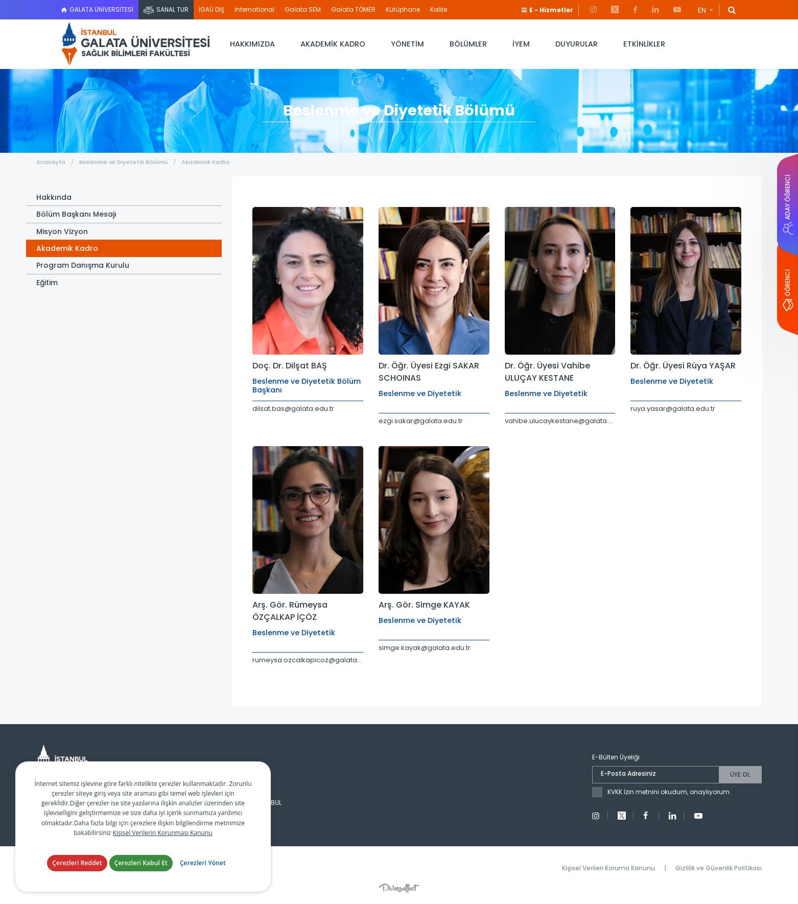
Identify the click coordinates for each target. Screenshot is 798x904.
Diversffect (399, 888)
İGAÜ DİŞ (211, 9)
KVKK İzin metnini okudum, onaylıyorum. (669, 791)
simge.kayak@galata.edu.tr (425, 648)
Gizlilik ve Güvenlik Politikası (718, 868)
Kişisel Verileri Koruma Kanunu (608, 868)
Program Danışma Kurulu (82, 265)
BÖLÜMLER (468, 44)
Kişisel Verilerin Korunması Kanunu (163, 832)
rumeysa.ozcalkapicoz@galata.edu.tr (307, 660)
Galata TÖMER (353, 9)
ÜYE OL (740, 774)
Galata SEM (303, 9)
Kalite (438, 9)
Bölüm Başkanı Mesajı (76, 214)
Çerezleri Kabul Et (141, 863)
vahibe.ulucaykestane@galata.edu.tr (560, 421)
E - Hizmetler (551, 10)
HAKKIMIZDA (252, 44)
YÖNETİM (407, 44)
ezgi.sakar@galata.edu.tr (421, 421)
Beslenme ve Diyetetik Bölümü (124, 162)
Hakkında (54, 197)
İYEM (521, 44)
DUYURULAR (576, 44)
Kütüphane (403, 9)
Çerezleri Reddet (77, 863)
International (254, 9)
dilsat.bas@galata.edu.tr (293, 408)
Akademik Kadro (205, 162)
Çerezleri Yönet (203, 863)
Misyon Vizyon (62, 231)
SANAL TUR (172, 9)
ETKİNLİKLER (644, 44)
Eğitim (47, 282)
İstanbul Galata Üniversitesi (135, 44)
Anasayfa (50, 162)
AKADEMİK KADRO (332, 44)
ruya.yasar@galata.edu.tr (672, 408)
